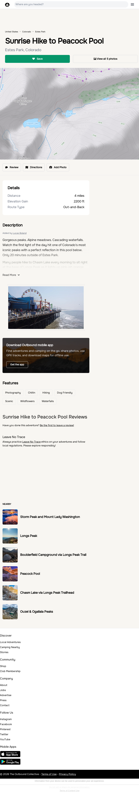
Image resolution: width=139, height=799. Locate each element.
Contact (4, 705)
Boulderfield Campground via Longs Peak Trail (53, 555)
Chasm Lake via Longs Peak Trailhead (47, 593)
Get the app (17, 364)
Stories (4, 652)
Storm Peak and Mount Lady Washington (50, 517)
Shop (3, 666)
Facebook (6, 724)
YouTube (5, 739)
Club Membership (10, 671)
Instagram (6, 719)
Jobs (3, 690)
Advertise (5, 695)
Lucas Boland (19, 233)
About (3, 685)
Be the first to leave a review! (57, 425)
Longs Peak (28, 536)
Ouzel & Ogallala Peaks (36, 612)
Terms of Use (49, 774)
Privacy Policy (67, 774)
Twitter (4, 734)
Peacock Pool (30, 574)
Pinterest (5, 729)
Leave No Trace (31, 441)
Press (3, 700)
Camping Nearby (10, 647)
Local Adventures (10, 642)
